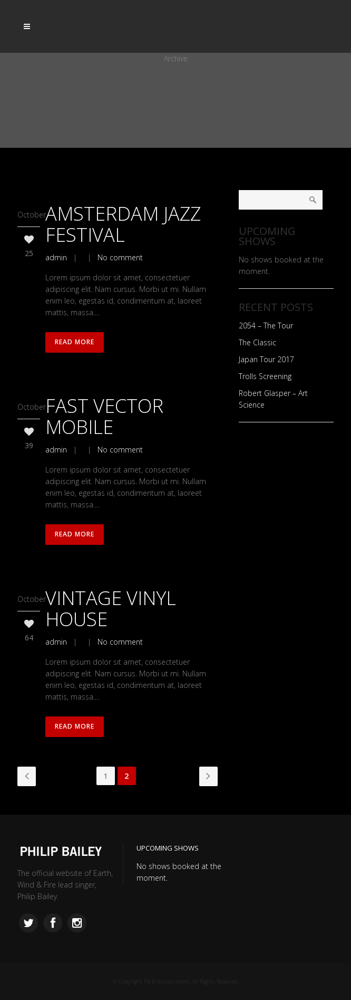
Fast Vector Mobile (104, 416)
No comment (120, 257)
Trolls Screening (265, 376)
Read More (74, 342)
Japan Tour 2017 (266, 359)
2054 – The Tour (266, 325)
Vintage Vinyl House (110, 608)
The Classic (257, 342)
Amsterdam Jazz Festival (123, 224)
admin (56, 257)
